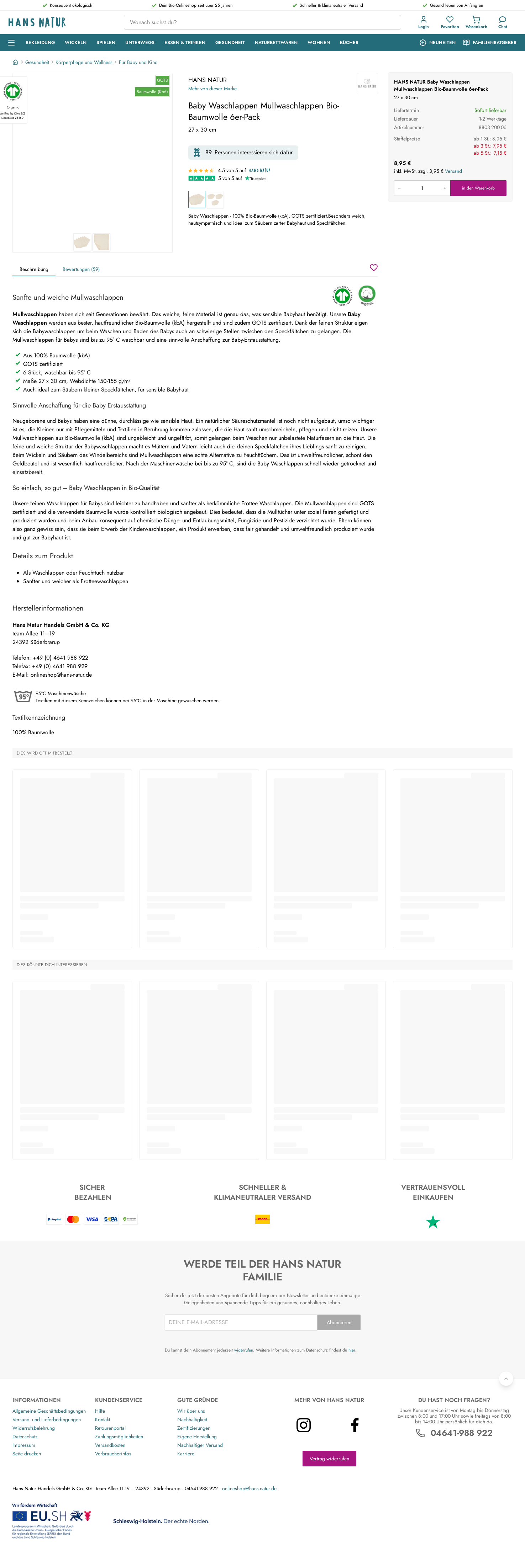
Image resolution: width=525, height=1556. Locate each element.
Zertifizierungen (193, 1428)
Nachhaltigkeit (192, 1419)
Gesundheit (37, 62)
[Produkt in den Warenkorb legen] (422, 188)
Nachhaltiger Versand (200, 1445)
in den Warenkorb (478, 188)
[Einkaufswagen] (476, 22)
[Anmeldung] (423, 22)
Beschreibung (34, 269)
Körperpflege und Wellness (84, 62)
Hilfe (100, 1410)
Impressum (23, 1445)
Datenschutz (24, 1436)
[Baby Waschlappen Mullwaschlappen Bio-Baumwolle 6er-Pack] (196, 199)
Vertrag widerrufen (329, 1458)
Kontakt (102, 1419)
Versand (453, 171)
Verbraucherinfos (113, 1453)
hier (351, 1350)
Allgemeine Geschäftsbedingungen (49, 1410)
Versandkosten (110, 1445)
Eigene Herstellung (197, 1436)
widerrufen (243, 1350)
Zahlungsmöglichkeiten (119, 1436)
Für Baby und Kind (138, 62)
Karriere (185, 1453)
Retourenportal (110, 1428)
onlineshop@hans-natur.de (249, 1488)
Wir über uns (191, 1410)
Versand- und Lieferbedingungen (46, 1419)
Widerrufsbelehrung (33, 1428)
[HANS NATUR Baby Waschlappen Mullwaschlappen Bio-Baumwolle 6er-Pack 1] (92, 153)
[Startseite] (16, 62)
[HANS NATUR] (367, 83)
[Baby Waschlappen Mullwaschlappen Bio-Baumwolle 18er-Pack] (215, 199)
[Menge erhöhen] (445, 188)
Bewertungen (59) (81, 269)
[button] (425, 22)
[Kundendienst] (502, 22)
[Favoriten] (449, 22)
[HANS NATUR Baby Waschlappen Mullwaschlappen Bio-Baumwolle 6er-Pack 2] (101, 242)
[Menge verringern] (399, 188)
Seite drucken (26, 1453)
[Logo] (60, 22)
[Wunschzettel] (374, 267)
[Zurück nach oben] (506, 1378)
